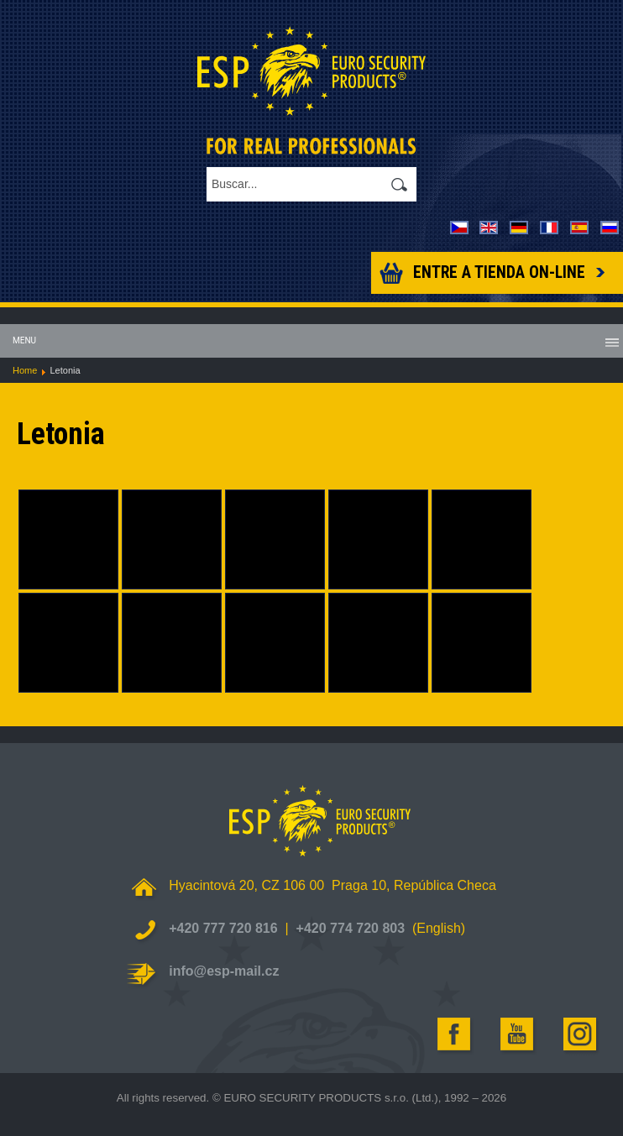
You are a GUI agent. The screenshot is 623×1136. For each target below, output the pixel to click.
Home (25, 370)
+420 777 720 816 (223, 928)
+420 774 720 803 (350, 928)
